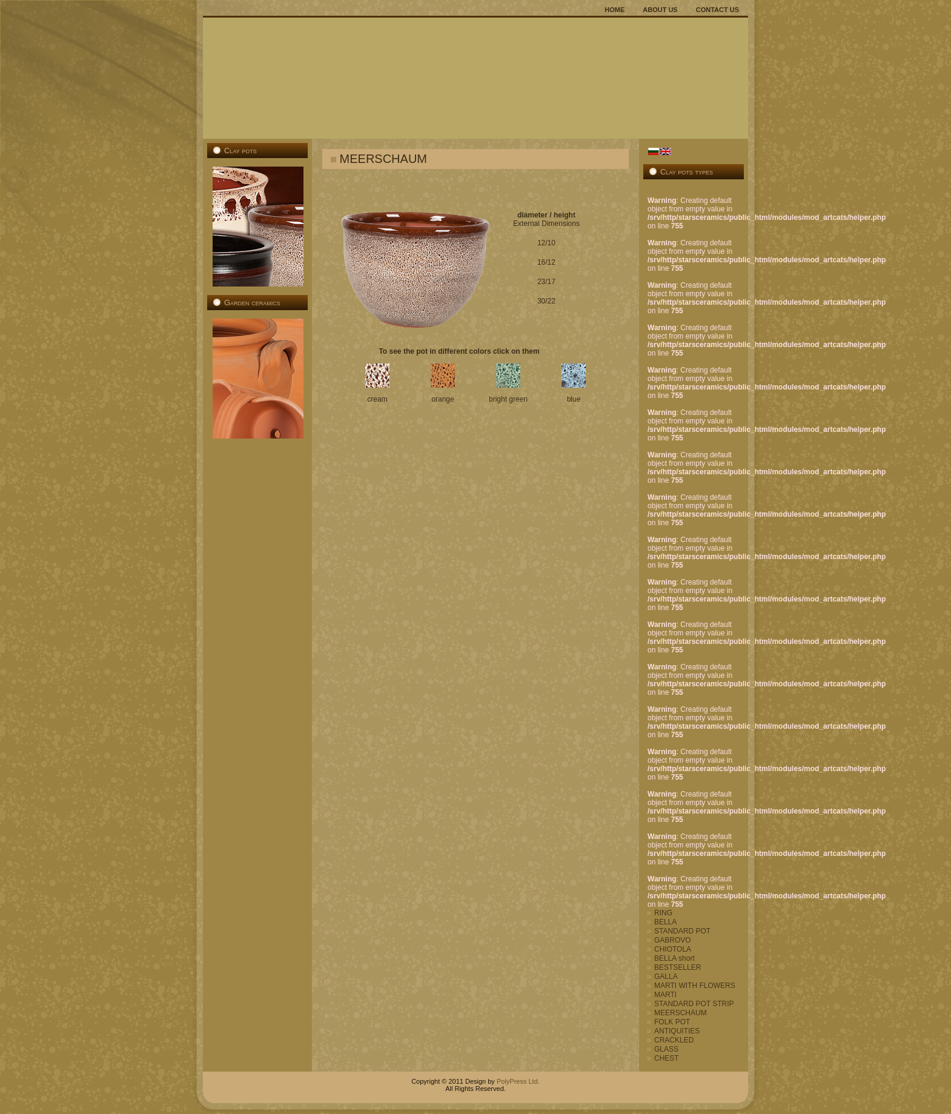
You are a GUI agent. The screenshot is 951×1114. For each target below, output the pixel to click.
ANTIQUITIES (677, 1031)
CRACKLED (674, 1040)
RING (663, 913)
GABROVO (672, 940)
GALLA (666, 976)
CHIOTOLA (672, 949)
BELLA (665, 922)
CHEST (666, 1058)
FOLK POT (672, 1022)
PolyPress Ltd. (517, 1081)
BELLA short (674, 958)
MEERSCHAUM (680, 1013)
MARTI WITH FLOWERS (694, 985)
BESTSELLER (677, 967)
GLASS (666, 1049)
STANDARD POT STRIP (694, 1004)
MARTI (665, 994)
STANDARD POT (682, 931)
